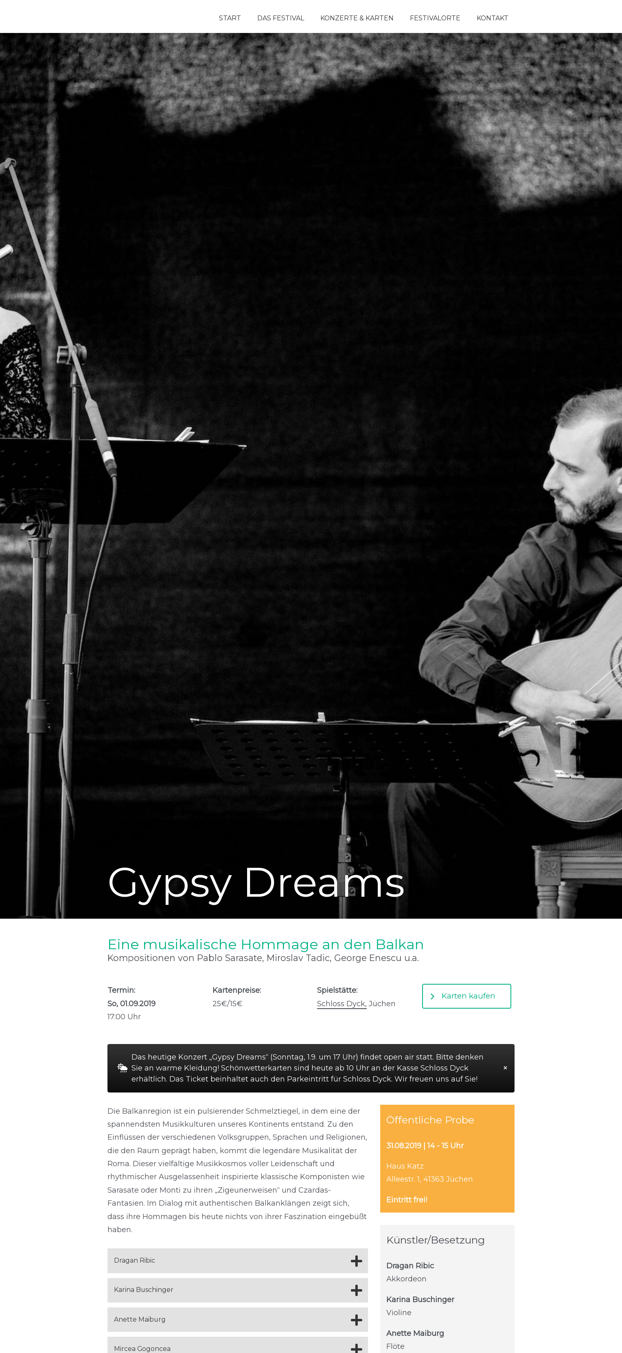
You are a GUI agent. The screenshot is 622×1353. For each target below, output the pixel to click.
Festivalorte (435, 18)
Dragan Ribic (134, 1260)
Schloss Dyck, (342, 1003)
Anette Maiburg (140, 1319)
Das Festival (280, 18)
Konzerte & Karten (357, 18)
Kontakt (492, 18)
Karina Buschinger (143, 1290)
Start (230, 18)
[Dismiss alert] (505, 1068)
